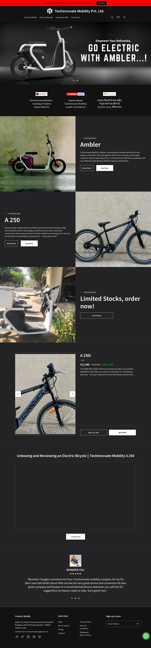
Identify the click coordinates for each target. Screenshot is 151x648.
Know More (86, 168)
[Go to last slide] (18, 394)
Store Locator (63, 625)
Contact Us (75, 17)
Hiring (60, 629)
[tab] (73, 80)
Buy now (122, 432)
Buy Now (104, 168)
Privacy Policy (85, 622)
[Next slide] (72, 394)
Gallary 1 (61, 633)
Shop (60, 622)
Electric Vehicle (31, 17)
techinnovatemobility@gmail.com (36, 632)
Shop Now (101, 3)
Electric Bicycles (46, 17)
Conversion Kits (62, 17)
